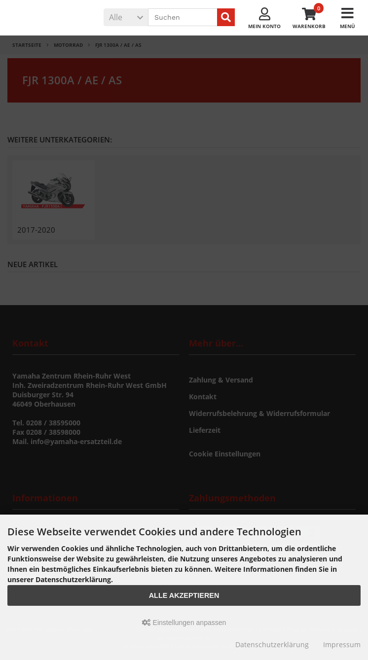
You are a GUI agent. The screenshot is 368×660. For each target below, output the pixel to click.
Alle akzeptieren (184, 595)
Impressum (342, 644)
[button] (126, 17)
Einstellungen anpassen (184, 622)
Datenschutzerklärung (272, 644)
